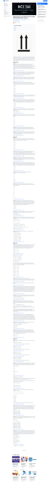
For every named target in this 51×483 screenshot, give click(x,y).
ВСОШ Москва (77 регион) (16, 19)
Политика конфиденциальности (6, 12)
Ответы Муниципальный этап (23, 19)
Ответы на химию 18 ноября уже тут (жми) (18, 70)
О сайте (5, 9)
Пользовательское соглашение (6, 14)
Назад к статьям (24, 450)
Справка (5, 10)
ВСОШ (29, 19)
